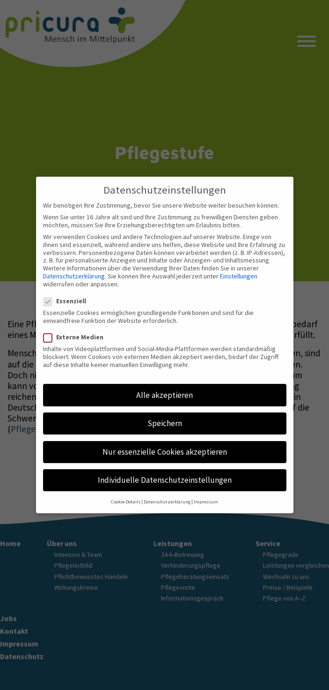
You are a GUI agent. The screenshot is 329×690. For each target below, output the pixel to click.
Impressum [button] (206, 493)
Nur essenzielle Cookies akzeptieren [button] (164, 443)
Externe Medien (76, 329)
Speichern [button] (164, 415)
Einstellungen (238, 267)
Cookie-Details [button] (125, 493)
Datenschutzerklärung (74, 267)
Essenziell (67, 293)
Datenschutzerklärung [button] (167, 493)
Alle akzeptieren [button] (164, 387)
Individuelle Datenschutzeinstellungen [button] (165, 472)
